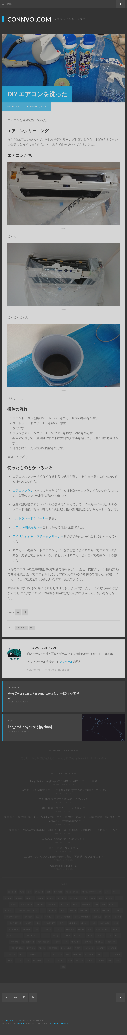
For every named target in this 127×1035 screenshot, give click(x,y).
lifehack (21, 626)
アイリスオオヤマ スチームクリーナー (38, 534)
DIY (32, 626)
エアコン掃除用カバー (27, 525)
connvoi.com (29, 19)
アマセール (66, 659)
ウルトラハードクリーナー (30, 516)
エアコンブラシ (22, 489)
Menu (9, 4)
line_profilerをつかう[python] (30, 725)
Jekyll (20, 1023)
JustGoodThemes (58, 1023)
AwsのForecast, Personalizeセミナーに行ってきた (44, 693)
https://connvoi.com (56, 668)
